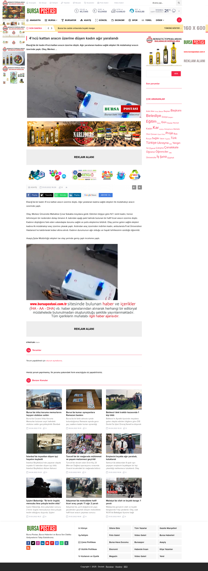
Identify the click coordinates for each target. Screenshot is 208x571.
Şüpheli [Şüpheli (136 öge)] (170, 157)
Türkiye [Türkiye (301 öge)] (151, 143)
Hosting (118, 567)
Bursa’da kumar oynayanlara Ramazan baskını (80, 414)
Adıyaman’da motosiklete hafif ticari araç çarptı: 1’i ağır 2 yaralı (82, 502)
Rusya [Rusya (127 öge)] (148, 138)
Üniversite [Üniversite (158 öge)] (151, 157)
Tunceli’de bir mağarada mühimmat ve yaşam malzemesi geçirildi (83, 458)
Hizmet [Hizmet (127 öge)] (176, 123)
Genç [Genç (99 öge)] (159, 123)
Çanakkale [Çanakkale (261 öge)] (171, 147)
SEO (126, 567)
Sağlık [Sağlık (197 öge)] (155, 138)
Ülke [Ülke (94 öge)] (170, 153)
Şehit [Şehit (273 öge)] (163, 157)
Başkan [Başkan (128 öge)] (167, 111)
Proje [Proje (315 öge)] (169, 133)
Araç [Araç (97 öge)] (156, 111)
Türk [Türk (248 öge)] (174, 138)
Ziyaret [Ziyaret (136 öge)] (152, 148)
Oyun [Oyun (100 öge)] (159, 134)
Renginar (110, 567)
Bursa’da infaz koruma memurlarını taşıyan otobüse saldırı (85, 28)
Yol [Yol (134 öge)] (147, 148)
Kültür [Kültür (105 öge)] (161, 129)
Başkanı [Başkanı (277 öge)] (176, 110)
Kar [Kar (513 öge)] (156, 127)
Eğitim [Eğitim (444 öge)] (151, 121)
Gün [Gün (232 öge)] (163, 122)
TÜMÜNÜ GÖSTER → (173, 28)
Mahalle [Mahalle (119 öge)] (176, 129)
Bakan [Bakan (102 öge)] (161, 111)
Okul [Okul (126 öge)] (148, 134)
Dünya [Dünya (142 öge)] (165, 117)
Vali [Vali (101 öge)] (170, 144)
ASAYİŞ (34, 187)
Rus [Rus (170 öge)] (175, 133)
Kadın (38, 342)
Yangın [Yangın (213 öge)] (176, 143)
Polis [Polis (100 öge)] (163, 134)
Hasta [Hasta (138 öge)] (169, 123)
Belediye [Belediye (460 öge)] (153, 115)
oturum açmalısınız (54, 360)
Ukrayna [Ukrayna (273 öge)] (163, 143)
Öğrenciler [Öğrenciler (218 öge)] (162, 151)
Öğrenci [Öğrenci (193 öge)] (150, 151)
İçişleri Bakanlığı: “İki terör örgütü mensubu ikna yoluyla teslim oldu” (43, 502)
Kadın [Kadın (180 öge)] (149, 128)
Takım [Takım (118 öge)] (162, 139)
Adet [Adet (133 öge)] (148, 111)
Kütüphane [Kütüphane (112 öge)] (168, 129)
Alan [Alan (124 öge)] (153, 111)
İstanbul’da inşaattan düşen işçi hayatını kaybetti (42, 458)
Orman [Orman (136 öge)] (154, 134)
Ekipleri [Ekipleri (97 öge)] (170, 117)
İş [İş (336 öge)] (158, 156)
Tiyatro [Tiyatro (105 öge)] (167, 139)
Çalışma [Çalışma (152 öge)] (160, 148)
